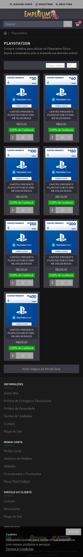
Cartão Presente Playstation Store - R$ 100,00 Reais (22, 187)
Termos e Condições (20, 549)
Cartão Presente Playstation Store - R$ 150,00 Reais (61, 187)
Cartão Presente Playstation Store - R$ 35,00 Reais (22, 115)
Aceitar (73, 531)
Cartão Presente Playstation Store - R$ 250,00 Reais (22, 260)
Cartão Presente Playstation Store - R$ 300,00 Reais (61, 260)
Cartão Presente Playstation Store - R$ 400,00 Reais (22, 333)
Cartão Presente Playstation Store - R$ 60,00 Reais (61, 115)
